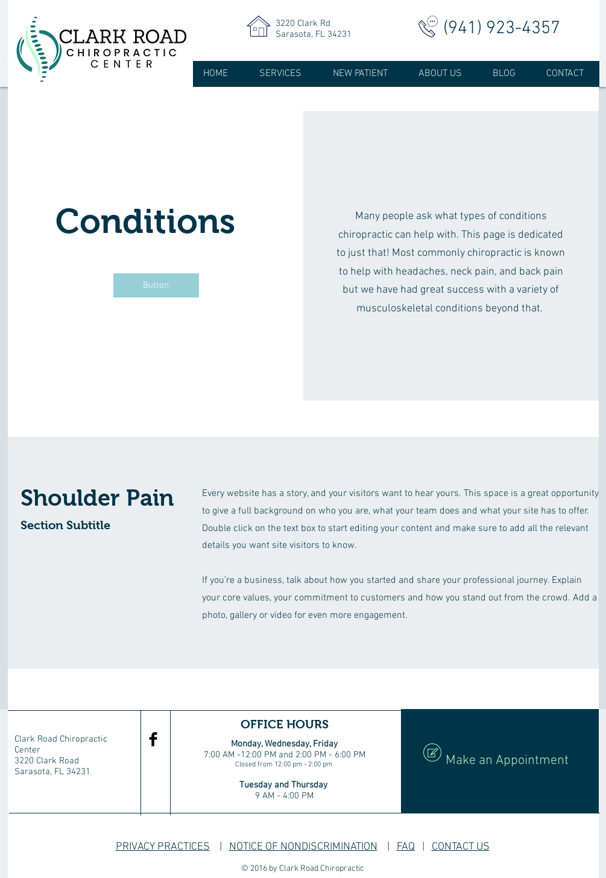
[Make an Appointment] (500, 761)
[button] (156, 285)
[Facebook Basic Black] (153, 739)
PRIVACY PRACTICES (163, 847)
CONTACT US (461, 847)
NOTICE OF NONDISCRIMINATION (303, 847)
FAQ (406, 847)
